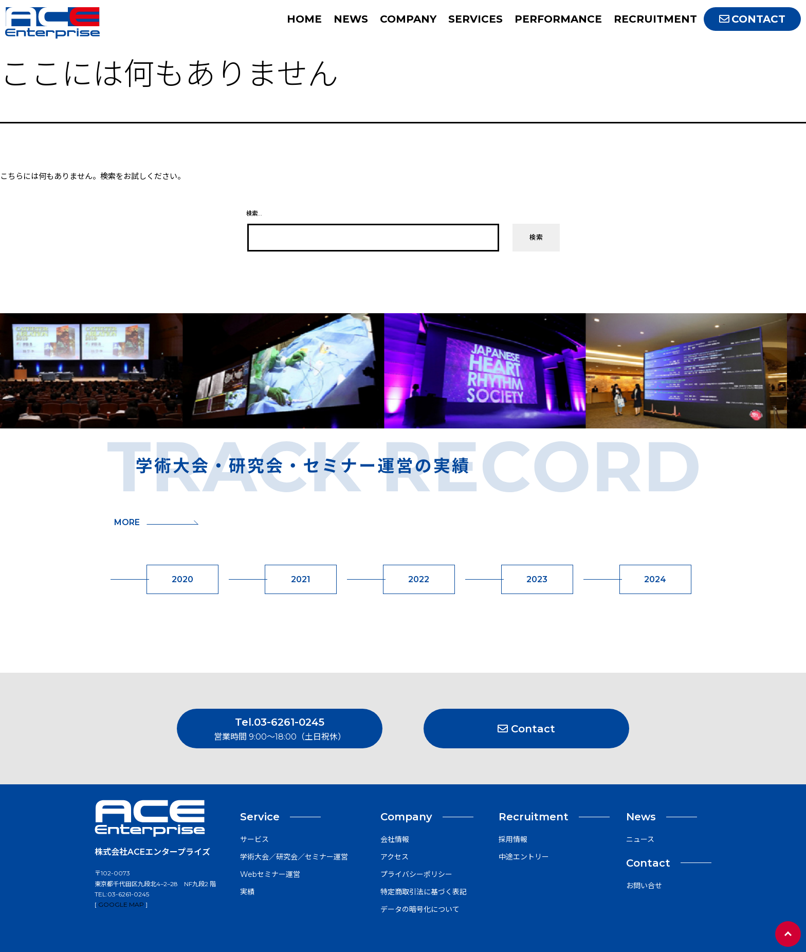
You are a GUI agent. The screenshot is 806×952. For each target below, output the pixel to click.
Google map (121, 904)
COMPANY (408, 19)
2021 (300, 579)
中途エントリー (524, 856)
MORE (156, 522)
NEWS (351, 19)
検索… (254, 213)
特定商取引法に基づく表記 (423, 891)
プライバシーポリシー (416, 874)
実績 (247, 891)
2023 (536, 579)
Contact (526, 729)
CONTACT (752, 19)
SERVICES (475, 19)
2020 (182, 579)
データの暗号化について (420, 909)
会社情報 (394, 839)
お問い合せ (644, 885)
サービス (254, 839)
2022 (418, 579)
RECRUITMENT (655, 19)
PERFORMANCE (558, 19)
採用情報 (513, 839)
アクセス (394, 856)
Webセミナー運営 (270, 874)
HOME (304, 19)
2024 (655, 579)
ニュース (640, 839)
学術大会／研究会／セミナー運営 (294, 856)
